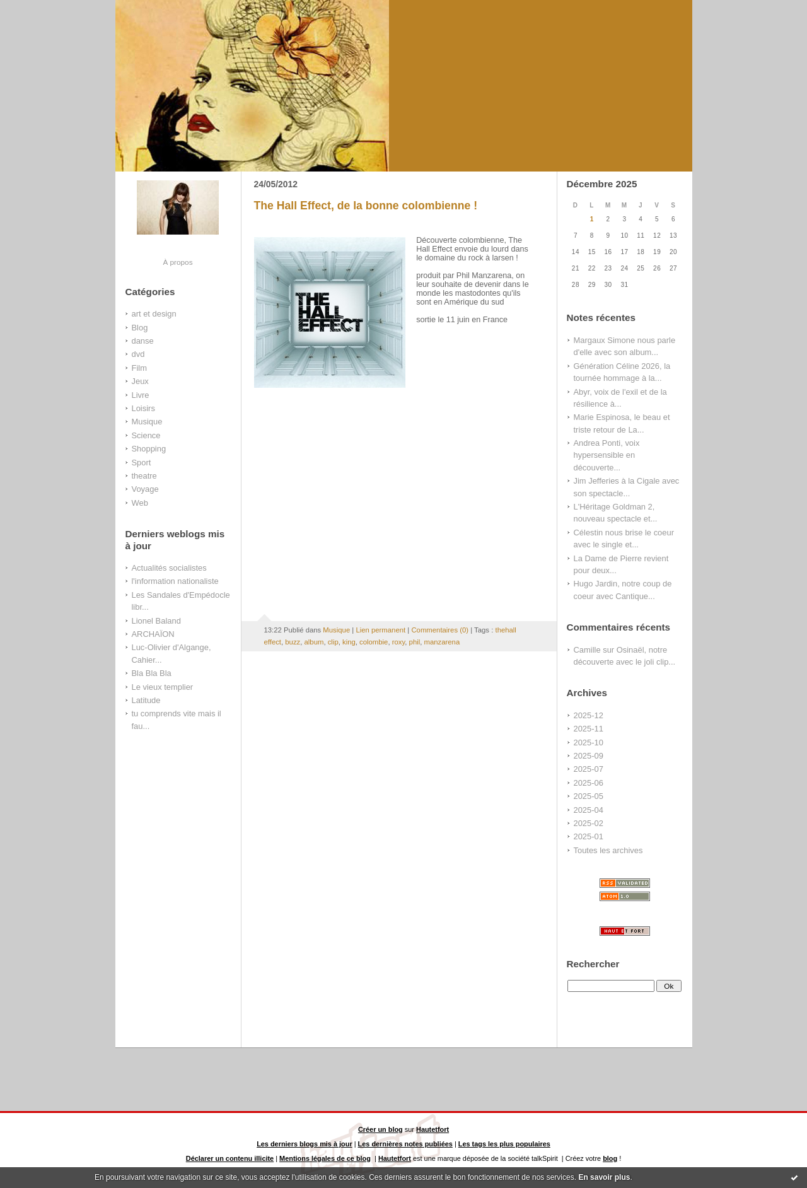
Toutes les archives (608, 850)
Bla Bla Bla (151, 673)
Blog (140, 327)
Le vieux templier (163, 687)
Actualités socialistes (169, 568)
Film (139, 368)
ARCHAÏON (153, 634)
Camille (587, 650)
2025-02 (588, 823)
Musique (147, 421)
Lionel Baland (156, 621)
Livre (140, 395)
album (314, 642)
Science (146, 435)
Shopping (149, 448)
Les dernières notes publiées (405, 1144)
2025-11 (588, 728)
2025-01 (588, 836)
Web (140, 503)
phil (415, 642)
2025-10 (588, 742)
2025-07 (588, 769)
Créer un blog (380, 1129)
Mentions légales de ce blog (325, 1158)
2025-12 (588, 715)
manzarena (442, 642)
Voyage (145, 489)
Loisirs (143, 408)
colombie (373, 642)
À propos (177, 262)
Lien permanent (380, 630)
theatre (144, 475)
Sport (141, 462)
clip (333, 642)
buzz (292, 642)
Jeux (140, 381)
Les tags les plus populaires (504, 1144)
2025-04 (588, 810)
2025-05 (588, 796)
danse (143, 341)
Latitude (146, 700)
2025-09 (588, 755)
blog (610, 1158)
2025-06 (588, 783)
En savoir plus (604, 1177)
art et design (154, 313)
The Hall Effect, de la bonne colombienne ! (366, 205)
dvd (138, 354)
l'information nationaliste (175, 581)
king (349, 642)
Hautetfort (432, 1129)
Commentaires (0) (439, 630)
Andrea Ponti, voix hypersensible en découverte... (607, 455)
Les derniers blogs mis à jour (304, 1144)
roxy (398, 642)
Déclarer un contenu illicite (230, 1158)
